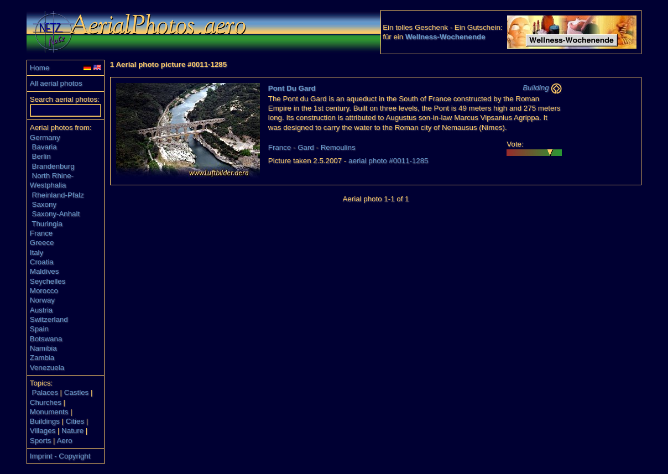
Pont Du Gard (292, 88)
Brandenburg (53, 166)
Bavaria (44, 147)
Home (40, 68)
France (41, 233)
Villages (42, 430)
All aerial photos (56, 83)
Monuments (49, 412)
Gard (306, 147)
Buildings (45, 421)
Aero (64, 440)
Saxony (44, 204)
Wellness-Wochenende (445, 37)
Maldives (44, 271)
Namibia (43, 348)
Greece (42, 242)
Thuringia (47, 224)
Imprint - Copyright (60, 456)
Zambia (42, 357)
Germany (45, 137)
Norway (42, 300)
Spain (39, 329)
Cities (75, 421)
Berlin (41, 156)
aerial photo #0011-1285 (388, 161)
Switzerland (49, 319)
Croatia (42, 262)
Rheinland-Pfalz (58, 195)
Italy (36, 252)
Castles (76, 392)
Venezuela (47, 367)
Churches (45, 402)
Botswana (46, 339)
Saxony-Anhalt (56, 214)
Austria (41, 310)
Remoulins (338, 147)
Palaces (45, 392)
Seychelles (47, 281)
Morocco (44, 291)
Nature (72, 430)
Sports (40, 440)
